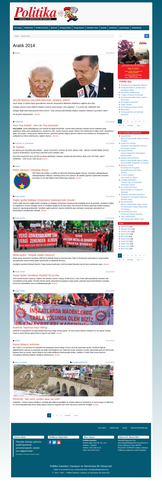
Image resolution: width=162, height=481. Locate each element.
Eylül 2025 (125, 227)
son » (76, 415)
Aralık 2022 (125, 244)
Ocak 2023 (125, 241)
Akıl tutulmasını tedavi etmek (132, 107)
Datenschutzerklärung (139, 428)
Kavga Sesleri (79, 28)
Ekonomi (54, 28)
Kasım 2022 (125, 246)
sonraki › (68, 415)
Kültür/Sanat (136, 28)
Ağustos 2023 (126, 229)
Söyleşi (17, 341)
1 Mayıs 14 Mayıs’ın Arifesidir (132, 95)
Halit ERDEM (126, 136)
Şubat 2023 (125, 239)
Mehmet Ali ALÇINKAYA (130, 158)
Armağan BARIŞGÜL (80, 362)
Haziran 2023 (126, 232)
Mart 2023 (125, 236)
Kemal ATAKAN (127, 151)
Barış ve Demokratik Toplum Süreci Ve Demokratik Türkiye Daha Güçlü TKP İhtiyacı (134, 206)
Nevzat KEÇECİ (127, 202)
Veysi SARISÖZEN (128, 217)
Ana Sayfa (18, 28)
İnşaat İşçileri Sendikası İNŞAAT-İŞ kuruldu (36, 275)
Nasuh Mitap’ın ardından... (27, 344)
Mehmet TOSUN (127, 165)
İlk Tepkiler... (19, 147)
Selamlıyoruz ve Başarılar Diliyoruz (134, 85)
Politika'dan (28, 28)
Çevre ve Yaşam (20, 362)
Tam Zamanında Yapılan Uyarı (132, 219)
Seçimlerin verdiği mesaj (130, 92)
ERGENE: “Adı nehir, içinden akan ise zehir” (36, 399)
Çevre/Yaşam (124, 28)
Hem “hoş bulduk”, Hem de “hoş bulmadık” (36, 125)
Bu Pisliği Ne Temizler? (129, 102)
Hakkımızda (114, 428)
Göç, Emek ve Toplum (129, 177)
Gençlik (103, 28)
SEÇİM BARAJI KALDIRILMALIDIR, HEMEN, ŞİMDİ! (41, 100)
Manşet (17, 53)
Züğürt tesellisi (126, 105)
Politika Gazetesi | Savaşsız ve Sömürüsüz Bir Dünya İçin (88, 473)
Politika (17, 166)
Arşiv (17, 36)
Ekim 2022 (125, 249)
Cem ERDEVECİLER (129, 212)
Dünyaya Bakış (65, 28)
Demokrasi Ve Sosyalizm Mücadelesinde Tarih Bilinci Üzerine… (131, 170)
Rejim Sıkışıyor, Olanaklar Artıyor (31, 170)
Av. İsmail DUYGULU (129, 187)
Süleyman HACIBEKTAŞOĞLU (132, 195)
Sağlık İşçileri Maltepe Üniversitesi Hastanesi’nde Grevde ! (44, 200)
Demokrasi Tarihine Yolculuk (131, 214)
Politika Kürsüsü (42, 28)
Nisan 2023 (125, 234)
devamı (37, 114)
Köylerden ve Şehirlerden (24, 143)
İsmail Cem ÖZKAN (128, 143)
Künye (124, 428)
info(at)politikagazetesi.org (98, 470)
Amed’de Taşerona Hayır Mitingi (30, 327)
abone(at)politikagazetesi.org (129, 443)
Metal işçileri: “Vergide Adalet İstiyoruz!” (34, 255)
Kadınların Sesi (92, 28)
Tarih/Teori (113, 28)
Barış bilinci (125, 110)
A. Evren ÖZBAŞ (127, 175)
